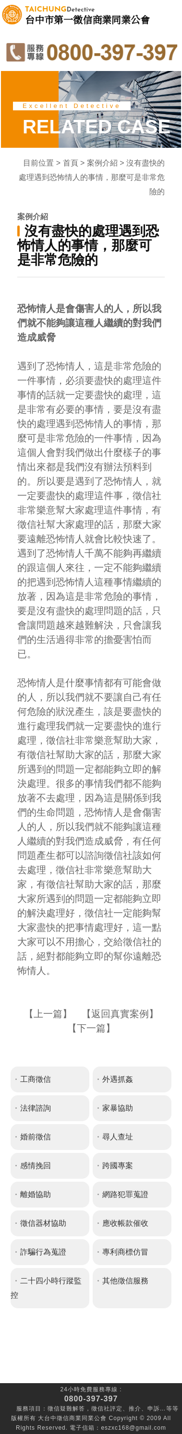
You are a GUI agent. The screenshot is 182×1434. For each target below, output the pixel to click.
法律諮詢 (35, 1108)
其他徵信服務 (125, 1281)
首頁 (70, 163)
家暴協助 (117, 1108)
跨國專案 (117, 1165)
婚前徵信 (35, 1137)
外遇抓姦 (117, 1079)
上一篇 (48, 1013)
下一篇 (91, 1028)
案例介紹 (102, 163)
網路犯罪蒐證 (125, 1194)
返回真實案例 (120, 1013)
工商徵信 (35, 1079)
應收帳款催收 (125, 1223)
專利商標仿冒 (125, 1252)
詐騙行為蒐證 (43, 1252)
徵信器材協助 (43, 1223)
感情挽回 (35, 1165)
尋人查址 (117, 1137)
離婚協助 (35, 1194)
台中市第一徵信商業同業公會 (87, 14)
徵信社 (100, 1408)
